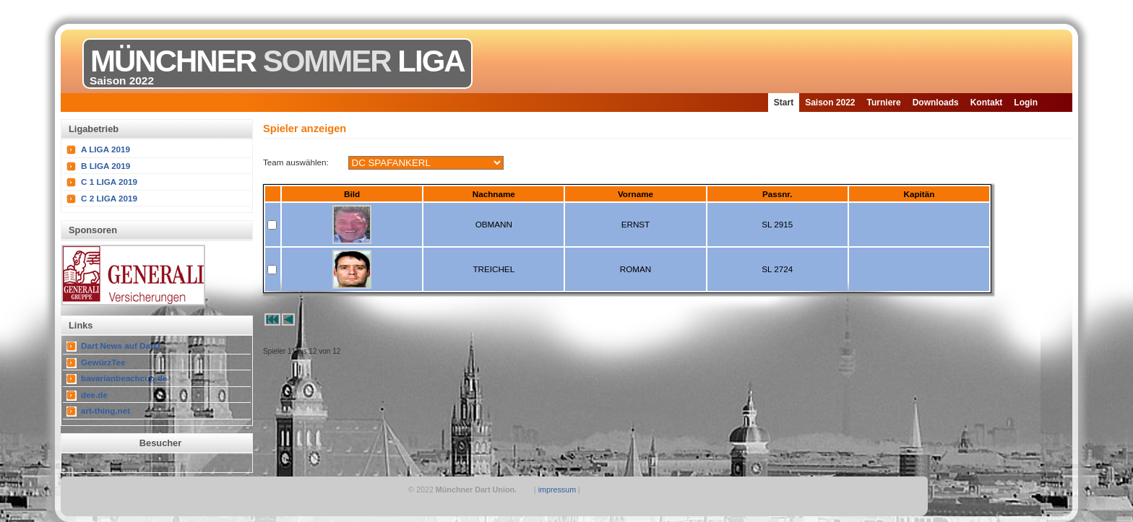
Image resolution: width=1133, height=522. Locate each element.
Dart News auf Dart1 (121, 345)
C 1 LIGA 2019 (109, 181)
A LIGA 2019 (105, 149)
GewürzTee (103, 362)
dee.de (94, 394)
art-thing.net (105, 410)
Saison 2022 (830, 102)
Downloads (936, 102)
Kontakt (986, 102)
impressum (557, 489)
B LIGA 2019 (105, 165)
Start (783, 102)
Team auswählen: (296, 162)
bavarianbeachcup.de (124, 378)
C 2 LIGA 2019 (109, 198)
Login (1026, 102)
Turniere (884, 102)
